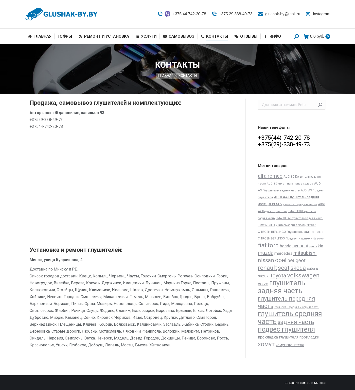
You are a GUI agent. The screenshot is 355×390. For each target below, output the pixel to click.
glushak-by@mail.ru (278, 14)
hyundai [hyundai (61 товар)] (300, 245)
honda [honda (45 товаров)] (285, 245)
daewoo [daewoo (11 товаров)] (318, 238)
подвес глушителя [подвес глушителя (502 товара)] (286, 329)
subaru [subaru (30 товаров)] (312, 268)
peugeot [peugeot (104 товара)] (296, 260)
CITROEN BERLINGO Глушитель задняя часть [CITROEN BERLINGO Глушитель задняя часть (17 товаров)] (290, 232)
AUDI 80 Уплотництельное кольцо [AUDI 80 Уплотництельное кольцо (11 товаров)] (290, 183)
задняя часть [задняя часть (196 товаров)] (296, 322)
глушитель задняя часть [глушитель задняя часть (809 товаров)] (281, 287)
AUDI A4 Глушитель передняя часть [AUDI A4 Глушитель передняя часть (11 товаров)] (292, 204)
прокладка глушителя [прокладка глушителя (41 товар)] (278, 337)
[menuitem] (39, 36)
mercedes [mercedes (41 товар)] (283, 253)
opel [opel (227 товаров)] (280, 260)
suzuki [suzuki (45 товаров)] (263, 275)
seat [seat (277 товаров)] (283, 267)
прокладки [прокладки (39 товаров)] (309, 337)
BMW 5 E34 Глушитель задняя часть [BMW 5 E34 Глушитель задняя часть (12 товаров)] (281, 225)
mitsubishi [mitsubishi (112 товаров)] (305, 253)
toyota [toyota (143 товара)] (278, 275)
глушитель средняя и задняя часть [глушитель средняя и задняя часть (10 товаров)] (296, 307)
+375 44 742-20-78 (181, 14)
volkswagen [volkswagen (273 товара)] (303, 275)
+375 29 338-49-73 (231, 14)
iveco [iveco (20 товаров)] (313, 246)
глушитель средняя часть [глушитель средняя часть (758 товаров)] (290, 317)
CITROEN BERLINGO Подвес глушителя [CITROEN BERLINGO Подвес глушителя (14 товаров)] (285, 238)
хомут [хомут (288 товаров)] (266, 344)
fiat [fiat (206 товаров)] (262, 245)
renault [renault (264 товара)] (267, 267)
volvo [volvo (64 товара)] (263, 283)
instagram (317, 14)
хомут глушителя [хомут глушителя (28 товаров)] (290, 345)
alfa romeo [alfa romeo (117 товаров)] (270, 176)
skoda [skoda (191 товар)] (298, 268)
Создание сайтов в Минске (304, 383)
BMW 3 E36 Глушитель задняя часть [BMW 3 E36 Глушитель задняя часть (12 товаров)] (299, 218)
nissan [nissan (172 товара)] (266, 260)
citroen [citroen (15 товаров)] (311, 225)
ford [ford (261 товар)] (273, 245)
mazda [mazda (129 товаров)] (265, 253)
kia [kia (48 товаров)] (320, 245)
